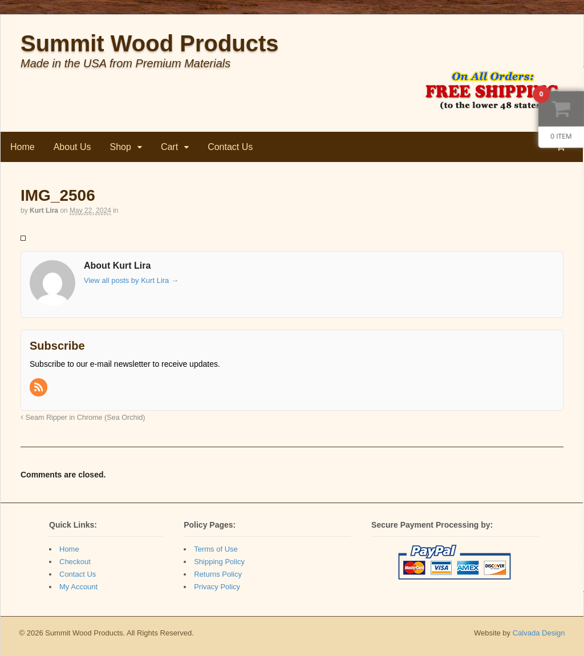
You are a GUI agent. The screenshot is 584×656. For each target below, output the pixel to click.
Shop (120, 147)
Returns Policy (218, 574)
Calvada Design (539, 633)
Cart (169, 147)
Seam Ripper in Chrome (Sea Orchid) (83, 418)
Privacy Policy (217, 586)
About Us (72, 147)
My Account (78, 586)
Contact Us (230, 147)
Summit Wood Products (150, 43)
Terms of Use (216, 549)
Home (22, 147)
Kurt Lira (44, 210)
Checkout (75, 561)
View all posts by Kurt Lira (131, 280)
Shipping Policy (219, 561)
